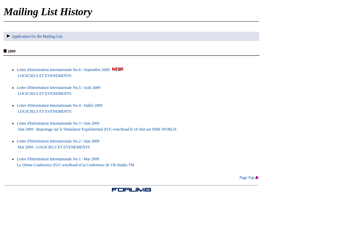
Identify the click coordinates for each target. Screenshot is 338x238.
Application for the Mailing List (34, 36)
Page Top (248, 177)
